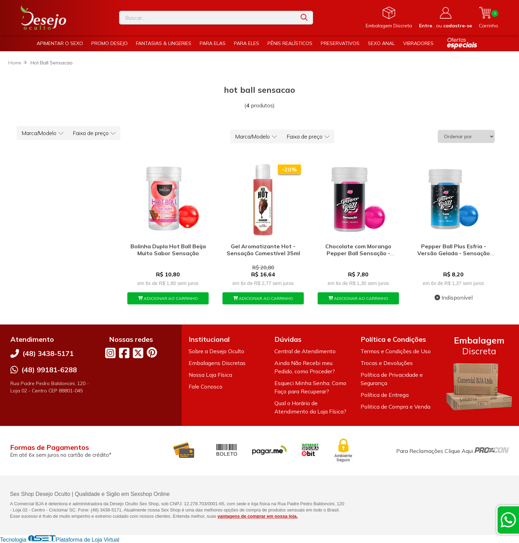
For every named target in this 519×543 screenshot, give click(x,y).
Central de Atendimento (305, 351)
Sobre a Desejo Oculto (216, 351)
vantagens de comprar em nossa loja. (258, 516)
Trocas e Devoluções (387, 362)
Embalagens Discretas (217, 362)
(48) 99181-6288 (49, 369)
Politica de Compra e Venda (395, 406)
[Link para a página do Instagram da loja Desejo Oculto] (110, 353)
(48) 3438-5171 (48, 353)
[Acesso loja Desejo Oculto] (445, 18)
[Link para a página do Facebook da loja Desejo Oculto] (124, 353)
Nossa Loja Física (210, 374)
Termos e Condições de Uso (396, 351)
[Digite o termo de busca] (207, 17)
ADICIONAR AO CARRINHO (168, 298)
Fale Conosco (205, 386)
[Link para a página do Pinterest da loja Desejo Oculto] (152, 352)
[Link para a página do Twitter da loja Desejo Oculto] (138, 353)
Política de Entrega (385, 394)
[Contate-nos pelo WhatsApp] (508, 520)
